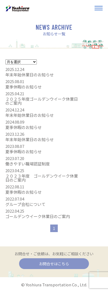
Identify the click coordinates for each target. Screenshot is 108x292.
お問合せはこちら (54, 263)
